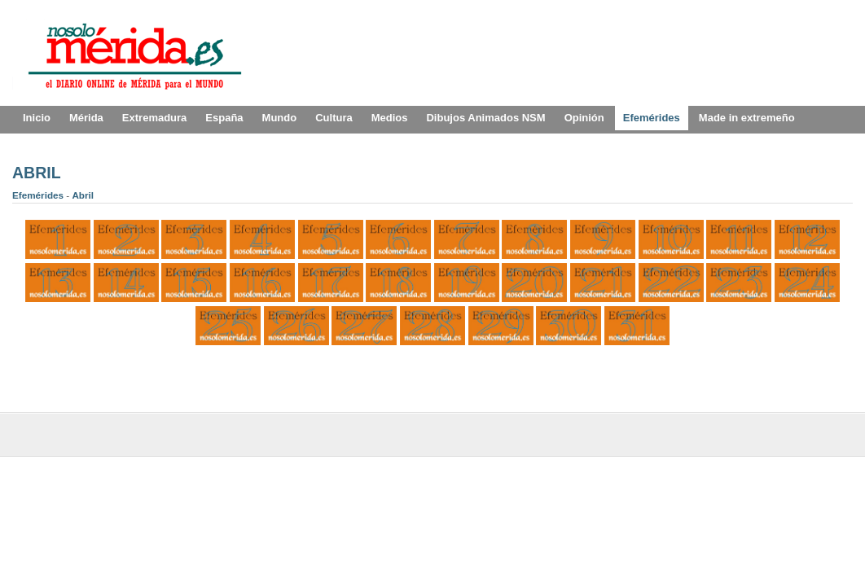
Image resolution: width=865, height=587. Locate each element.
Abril (83, 195)
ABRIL (36, 173)
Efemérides (39, 195)
